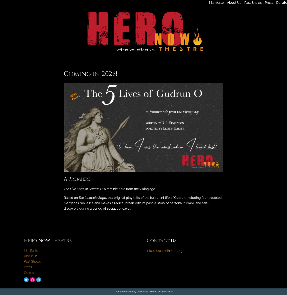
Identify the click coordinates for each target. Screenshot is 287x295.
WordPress (142, 291)
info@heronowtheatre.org (165, 251)
